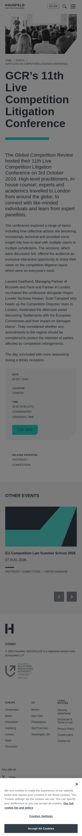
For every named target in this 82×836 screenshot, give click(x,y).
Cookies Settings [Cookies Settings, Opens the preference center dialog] (41, 820)
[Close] (77, 788)
